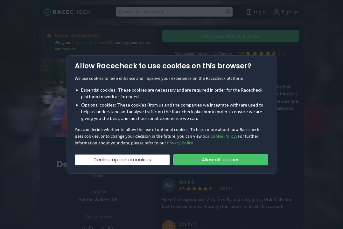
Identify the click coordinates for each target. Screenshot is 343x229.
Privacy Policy (180, 143)
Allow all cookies (221, 159)
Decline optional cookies (122, 159)
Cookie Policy (223, 136)
